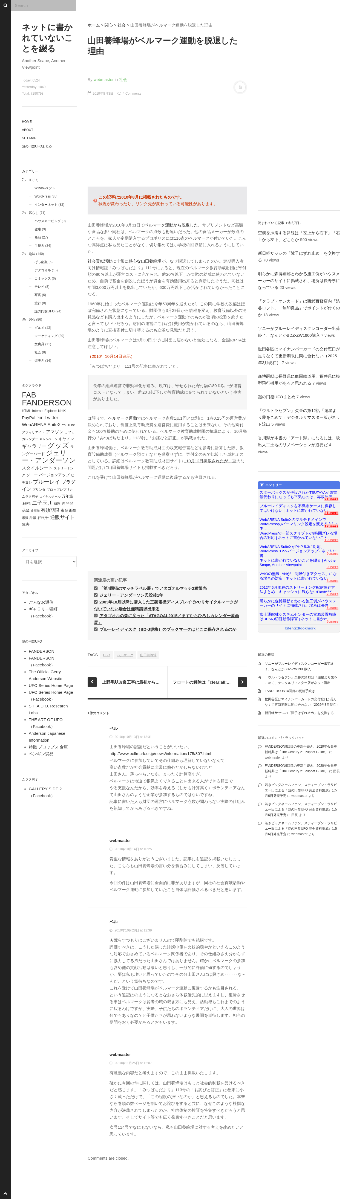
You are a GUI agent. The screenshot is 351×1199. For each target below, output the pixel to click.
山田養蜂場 (148, 655)
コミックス (42, 278)
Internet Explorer (44, 411)
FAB (29, 395)
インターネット (45, 205)
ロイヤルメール (50, 496)
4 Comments (129, 93)
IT (30, 180)
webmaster (104, 79)
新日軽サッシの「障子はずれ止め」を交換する (299, 713)
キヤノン (66, 439)
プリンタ (38, 490)
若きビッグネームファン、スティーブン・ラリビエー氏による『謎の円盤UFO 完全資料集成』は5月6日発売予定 (301, 790)
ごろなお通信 (41, 602)
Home (27, 122)
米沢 (25, 518)
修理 (57, 504)
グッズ (58, 445)
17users (331, 526)
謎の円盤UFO (44, 311)
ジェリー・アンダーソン (49, 456)
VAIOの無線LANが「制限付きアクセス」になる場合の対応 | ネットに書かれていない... (298, 576)
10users (331, 540)
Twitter (51, 417)
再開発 (67, 503)
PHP (39, 418)
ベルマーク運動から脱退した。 (173, 225)
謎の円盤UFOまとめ (37, 146)
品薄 (26, 510)
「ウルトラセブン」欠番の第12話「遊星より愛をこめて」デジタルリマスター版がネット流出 (299, 417)
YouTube (68, 425)
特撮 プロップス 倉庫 (48, 747)
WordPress (42, 196)
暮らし (34, 213)
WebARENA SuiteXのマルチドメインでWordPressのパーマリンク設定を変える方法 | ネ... (298, 522)
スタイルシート (37, 467)
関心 (32, 319)
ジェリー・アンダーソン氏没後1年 (131, 595)
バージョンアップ (54, 475)
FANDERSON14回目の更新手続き (290, 691)
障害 (26, 524)
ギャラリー (34, 446)
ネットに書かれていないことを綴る (47, 38)
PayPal (28, 417)
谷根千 (43, 518)
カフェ (69, 432)
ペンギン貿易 (41, 753)
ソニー (32, 475)
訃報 (33, 518)
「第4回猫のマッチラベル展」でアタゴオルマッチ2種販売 (153, 588)
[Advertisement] (167, 144)
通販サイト (62, 517)
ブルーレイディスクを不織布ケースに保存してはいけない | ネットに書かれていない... (298, 508)
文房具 (39, 344)
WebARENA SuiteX (41, 424)
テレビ (39, 287)
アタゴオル (42, 270)
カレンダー (30, 439)
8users (332, 581)
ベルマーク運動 (122, 418)
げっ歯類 (41, 262)
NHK (62, 411)
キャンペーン (48, 439)
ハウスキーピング (47, 221)
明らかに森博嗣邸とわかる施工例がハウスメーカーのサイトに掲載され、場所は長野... (298, 603)
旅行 (37, 303)
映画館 (35, 510)
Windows (41, 188)
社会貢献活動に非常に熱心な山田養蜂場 (125, 261)
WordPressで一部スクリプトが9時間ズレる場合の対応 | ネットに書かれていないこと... (298, 535)
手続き (39, 246)
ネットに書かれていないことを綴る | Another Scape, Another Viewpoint (298, 562)
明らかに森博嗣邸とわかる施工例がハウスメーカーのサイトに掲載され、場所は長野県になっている (299, 280)
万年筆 (67, 496)
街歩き (39, 360)
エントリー (271, 485)
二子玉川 (42, 503)
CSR (106, 655)
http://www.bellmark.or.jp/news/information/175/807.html (160, 753)
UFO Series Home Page (51, 685)
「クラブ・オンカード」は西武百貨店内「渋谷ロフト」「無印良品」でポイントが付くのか (299, 308)
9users (332, 553)
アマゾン (55, 431)
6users (332, 608)
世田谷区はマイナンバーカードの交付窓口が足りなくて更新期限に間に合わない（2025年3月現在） (299, 356)
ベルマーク (125, 655)
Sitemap (29, 138)
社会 (37, 352)
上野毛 (26, 503)
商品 (37, 237)
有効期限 (50, 510)
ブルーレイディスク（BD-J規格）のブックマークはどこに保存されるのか (167, 629)
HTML (26, 411)
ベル (114, 728)
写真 (37, 295)
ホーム (94, 25)
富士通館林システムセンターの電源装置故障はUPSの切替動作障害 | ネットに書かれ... (298, 616)
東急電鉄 (68, 511)
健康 (37, 229)
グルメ (39, 328)
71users (331, 499)
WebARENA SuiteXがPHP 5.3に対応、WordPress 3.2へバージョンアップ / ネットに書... (298, 549)
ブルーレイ (46, 482)
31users (331, 513)
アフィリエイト (33, 432)
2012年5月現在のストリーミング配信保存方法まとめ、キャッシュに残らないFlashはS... (297, 589)
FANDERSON (47, 402)
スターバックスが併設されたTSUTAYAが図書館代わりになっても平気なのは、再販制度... (298, 494)
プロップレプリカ (60, 490)
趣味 (32, 254)
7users (332, 594)
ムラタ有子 (30, 496)
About (27, 130)
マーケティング (45, 336)
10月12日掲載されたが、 (209, 460)
